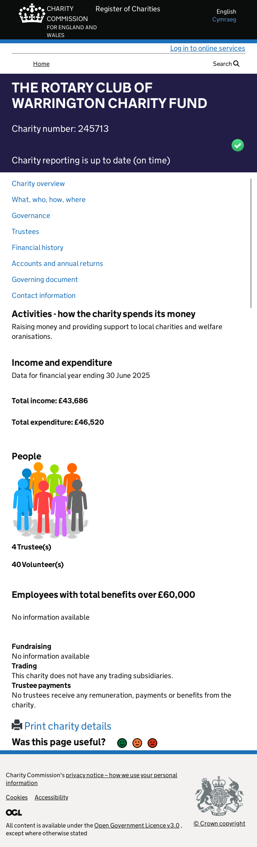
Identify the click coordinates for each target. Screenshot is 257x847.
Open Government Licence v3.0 (137, 825)
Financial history (37, 247)
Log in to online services (207, 48)
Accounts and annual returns (57, 263)
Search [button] (226, 63)
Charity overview (38, 183)
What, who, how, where (49, 199)
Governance (31, 215)
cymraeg (224, 19)
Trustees (25, 231)
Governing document (45, 279)
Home (41, 63)
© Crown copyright (219, 823)
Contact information (44, 295)
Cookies (17, 797)
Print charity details (61, 725)
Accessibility (51, 797)
